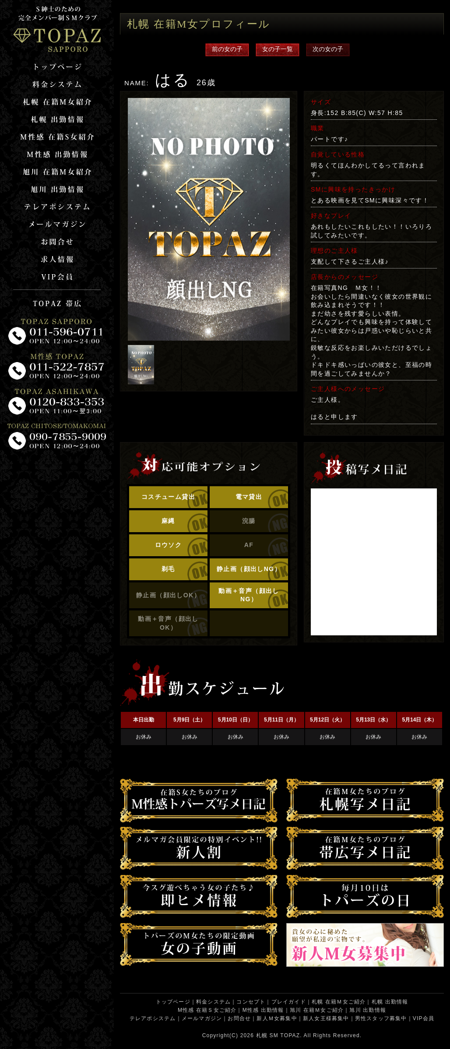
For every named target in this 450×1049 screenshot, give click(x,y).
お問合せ (239, 1018)
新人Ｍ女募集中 (277, 1018)
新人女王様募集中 (326, 1018)
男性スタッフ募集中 (381, 1018)
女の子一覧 (277, 48)
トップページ (173, 1002)
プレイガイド (288, 1002)
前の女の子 (227, 48)
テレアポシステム (153, 1018)
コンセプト (250, 1002)
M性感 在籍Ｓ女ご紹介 (207, 1010)
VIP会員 (423, 1018)
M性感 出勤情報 (263, 1010)
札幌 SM (267, 1035)
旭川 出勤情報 (367, 1010)
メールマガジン (202, 1018)
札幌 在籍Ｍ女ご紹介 (339, 1002)
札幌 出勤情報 (390, 1002)
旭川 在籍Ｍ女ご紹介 (317, 1010)
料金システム (213, 1002)
